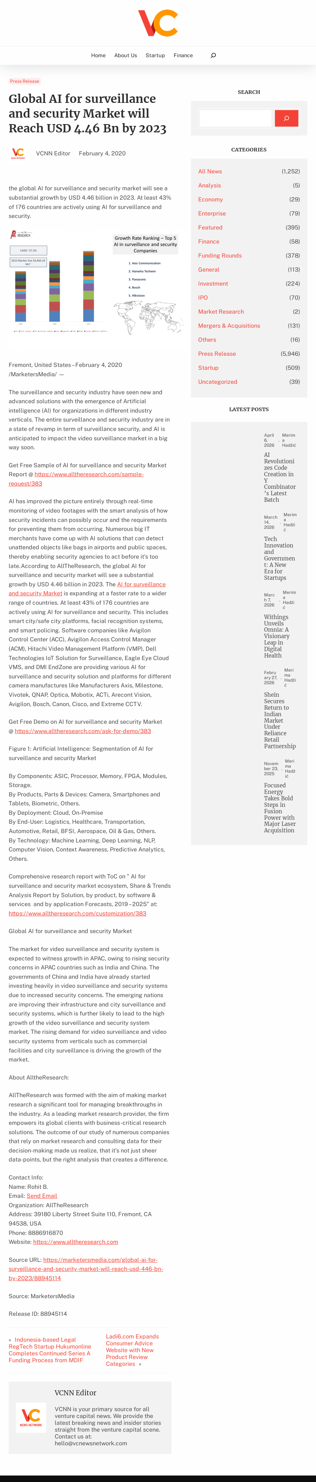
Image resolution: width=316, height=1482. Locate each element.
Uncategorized (241, 381)
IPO (226, 297)
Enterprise (235, 213)
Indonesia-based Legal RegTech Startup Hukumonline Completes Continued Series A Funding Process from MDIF (57, 1227)
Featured (234, 227)
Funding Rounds (243, 255)
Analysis (233, 185)
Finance (232, 241)
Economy (234, 199)
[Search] (286, 118)
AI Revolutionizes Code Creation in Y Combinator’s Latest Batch (281, 483)
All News (233, 171)
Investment (237, 283)
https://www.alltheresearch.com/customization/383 (77, 830)
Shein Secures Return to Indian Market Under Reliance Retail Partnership (280, 733)
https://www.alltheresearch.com (75, 1131)
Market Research (244, 311)
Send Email (42, 1094)
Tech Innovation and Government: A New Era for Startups (281, 565)
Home (98, 55)
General (232, 269)
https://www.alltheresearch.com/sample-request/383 (86, 447)
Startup (232, 367)
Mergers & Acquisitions (253, 325)
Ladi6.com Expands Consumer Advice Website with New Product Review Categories (154, 1227)
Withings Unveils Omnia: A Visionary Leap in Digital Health (279, 645)
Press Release (24, 81)
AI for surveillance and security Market (95, 538)
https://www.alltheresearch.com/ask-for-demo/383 (83, 666)
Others (231, 339)
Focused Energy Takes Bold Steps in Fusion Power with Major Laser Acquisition (281, 832)
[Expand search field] (213, 55)
